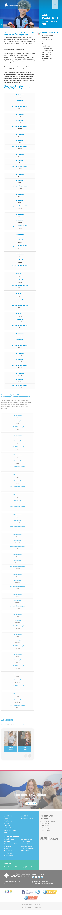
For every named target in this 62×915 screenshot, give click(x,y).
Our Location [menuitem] (45, 42)
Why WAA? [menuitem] (45, 38)
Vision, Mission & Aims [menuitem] (48, 40)
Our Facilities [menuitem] (45, 44)
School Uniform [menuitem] (46, 52)
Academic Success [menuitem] (47, 48)
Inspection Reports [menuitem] (47, 59)
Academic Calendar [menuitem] (47, 50)
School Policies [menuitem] (46, 56)
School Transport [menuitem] (46, 54)
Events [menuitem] (44, 61)
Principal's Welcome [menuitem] (47, 36)
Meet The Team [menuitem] (46, 46)
